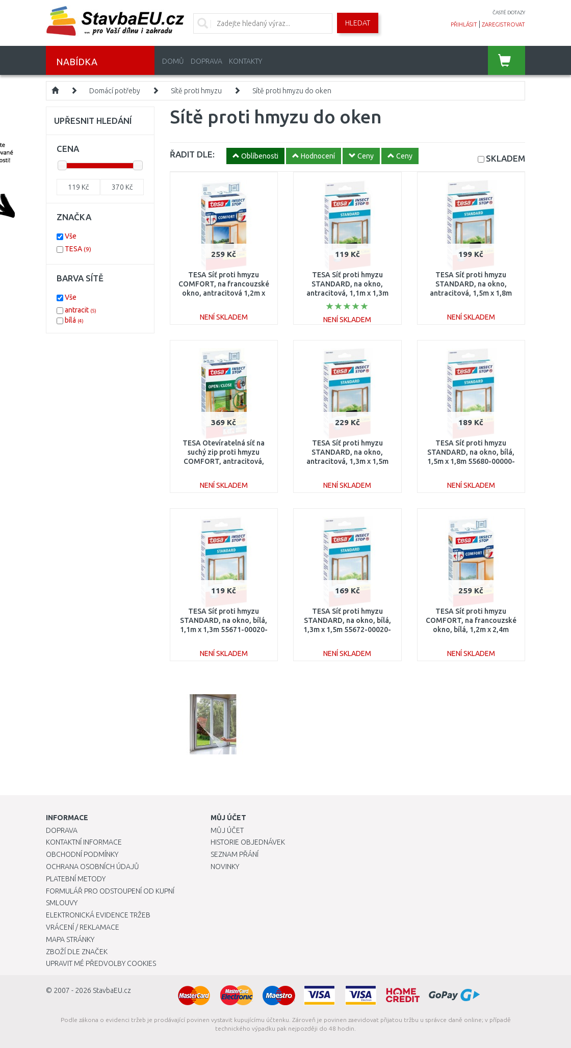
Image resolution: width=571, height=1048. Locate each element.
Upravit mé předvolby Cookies (101, 963)
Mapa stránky (70, 939)
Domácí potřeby (114, 91)
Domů (173, 61)
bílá (74, 320)
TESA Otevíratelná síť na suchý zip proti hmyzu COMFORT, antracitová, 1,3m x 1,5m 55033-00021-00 (224, 461)
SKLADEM (505, 158)
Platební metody (76, 879)
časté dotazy (508, 12)
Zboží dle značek (77, 952)
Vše (70, 236)
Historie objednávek (248, 842)
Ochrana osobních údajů (92, 866)
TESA (78, 249)
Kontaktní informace (84, 842)
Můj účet (227, 830)
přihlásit (464, 24)
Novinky (225, 866)
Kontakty (245, 61)
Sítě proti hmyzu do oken (291, 91)
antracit (80, 310)
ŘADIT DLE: (192, 154)
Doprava (206, 61)
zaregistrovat (503, 24)
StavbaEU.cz (112, 990)
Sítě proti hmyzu (196, 91)
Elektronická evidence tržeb (98, 915)
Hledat (357, 23)
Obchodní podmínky (82, 854)
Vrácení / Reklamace (82, 927)
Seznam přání (234, 854)
